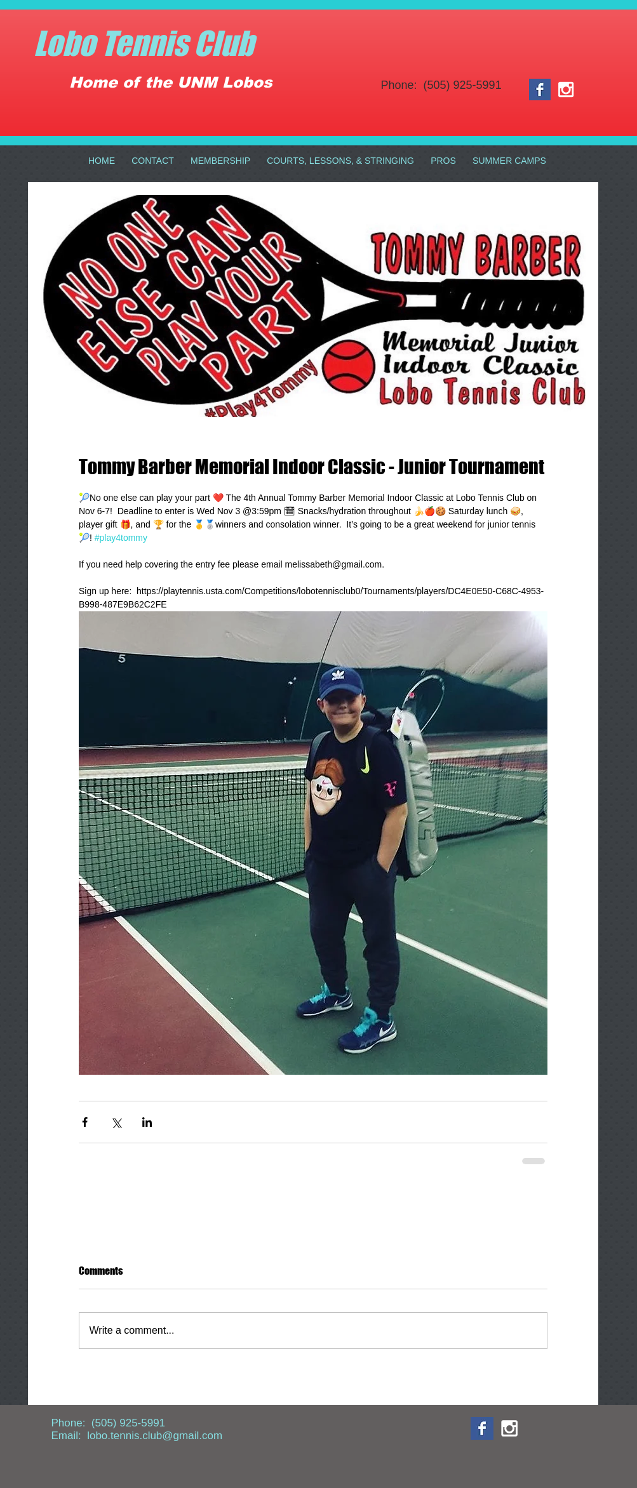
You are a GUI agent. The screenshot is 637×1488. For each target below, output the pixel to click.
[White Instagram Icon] (566, 89)
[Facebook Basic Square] (540, 89)
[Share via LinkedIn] (147, 1122)
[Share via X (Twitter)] (116, 1122)
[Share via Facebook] (85, 1122)
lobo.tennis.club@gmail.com (154, 1436)
